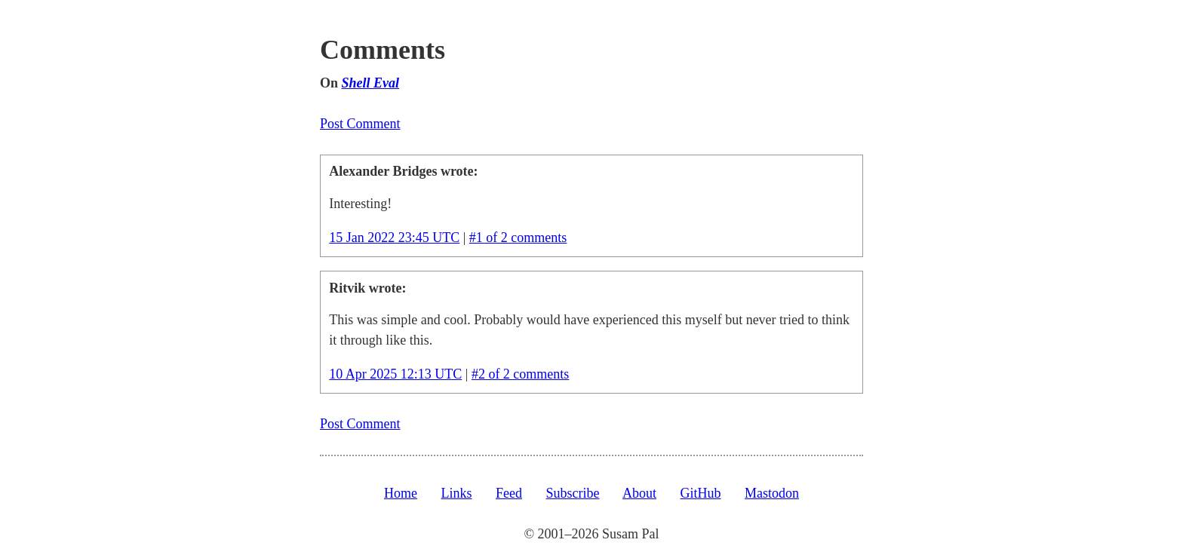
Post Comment (360, 123)
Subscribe (573, 493)
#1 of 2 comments (518, 237)
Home (400, 493)
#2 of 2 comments (520, 374)
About (639, 493)
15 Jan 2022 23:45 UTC (394, 237)
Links (456, 493)
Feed (509, 493)
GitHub (701, 493)
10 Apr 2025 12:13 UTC (395, 374)
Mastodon (772, 493)
